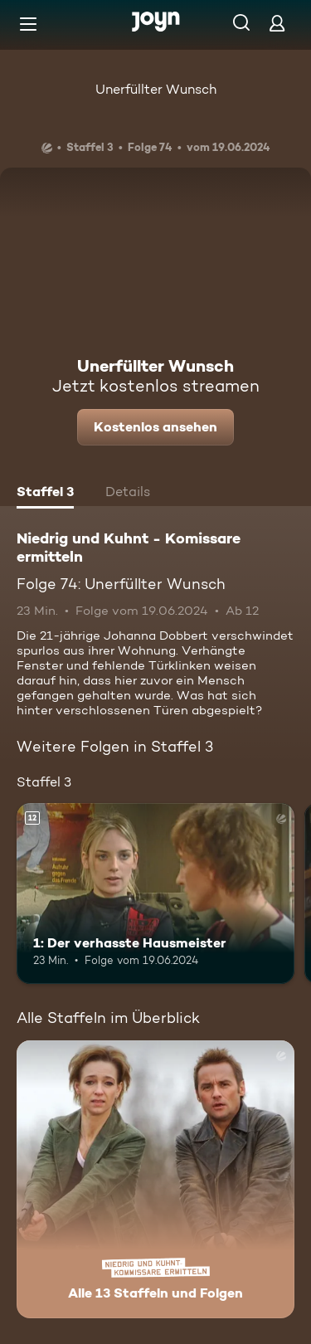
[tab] (45, 494)
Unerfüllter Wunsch (155, 89)
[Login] (277, 22)
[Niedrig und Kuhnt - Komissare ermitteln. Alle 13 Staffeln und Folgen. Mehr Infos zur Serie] (155, 1179)
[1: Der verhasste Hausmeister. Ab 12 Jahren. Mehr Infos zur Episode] (155, 893)
